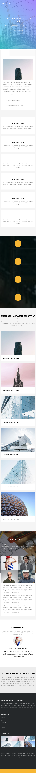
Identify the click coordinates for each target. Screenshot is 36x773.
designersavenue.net (21, 771)
